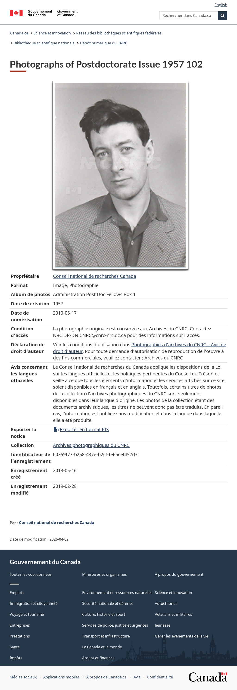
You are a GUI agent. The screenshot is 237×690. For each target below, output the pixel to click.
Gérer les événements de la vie (181, 636)
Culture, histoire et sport (103, 614)
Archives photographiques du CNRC (91, 445)
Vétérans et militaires (173, 614)
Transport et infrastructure (106, 636)
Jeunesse (162, 625)
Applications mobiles (61, 677)
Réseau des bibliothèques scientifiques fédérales (119, 33)
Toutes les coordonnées (31, 574)
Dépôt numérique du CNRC (103, 43)
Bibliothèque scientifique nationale (44, 43)
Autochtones (166, 603)
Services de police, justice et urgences (115, 625)
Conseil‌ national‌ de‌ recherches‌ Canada (94, 276)
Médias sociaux (23, 677)
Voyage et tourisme (27, 614)
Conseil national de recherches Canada (56, 522)
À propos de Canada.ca (106, 677)
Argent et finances (98, 657)
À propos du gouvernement (179, 574)
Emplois (17, 592)
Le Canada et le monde (102, 647)
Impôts (16, 657)
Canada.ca (19, 33)
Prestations (20, 636)
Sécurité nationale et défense (107, 603)
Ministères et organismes (104, 574)
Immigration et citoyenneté (34, 603)
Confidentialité (160, 677)
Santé (15, 647)
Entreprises (20, 625)
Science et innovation (52, 33)
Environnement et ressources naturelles (117, 592)
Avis (137, 677)
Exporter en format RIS (81, 429)
